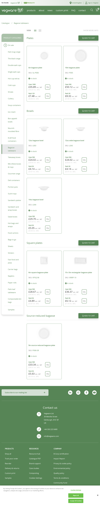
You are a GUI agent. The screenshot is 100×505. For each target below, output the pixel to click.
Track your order (11, 458)
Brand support (35, 463)
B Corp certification (61, 454)
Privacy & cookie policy (62, 463)
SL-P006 (36, 73)
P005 (71, 73)
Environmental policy (62, 468)
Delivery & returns (12, 468)
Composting (34, 473)
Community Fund (60, 483)
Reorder (8, 463)
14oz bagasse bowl (35, 199)
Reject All (76, 498)
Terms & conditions (61, 478)
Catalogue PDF (35, 458)
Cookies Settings (35, 478)
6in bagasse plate (35, 67)
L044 (34, 205)
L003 (34, 145)
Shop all (8, 454)
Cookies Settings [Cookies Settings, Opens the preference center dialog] (76, 493)
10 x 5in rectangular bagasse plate (78, 272)
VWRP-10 (72, 277)
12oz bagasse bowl (35, 140)
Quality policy (59, 473)
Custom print (10, 473)
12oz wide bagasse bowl (74, 140)
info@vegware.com (51, 436)
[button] (90, 3)
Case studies (34, 468)
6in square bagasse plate (38, 272)
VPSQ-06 (36, 277)
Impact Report (59, 458)
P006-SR (36, 350)
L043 (71, 145)
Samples (8, 478)
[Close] (97, 498)
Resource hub (34, 454)
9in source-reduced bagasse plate (41, 345)
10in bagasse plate (72, 67)
